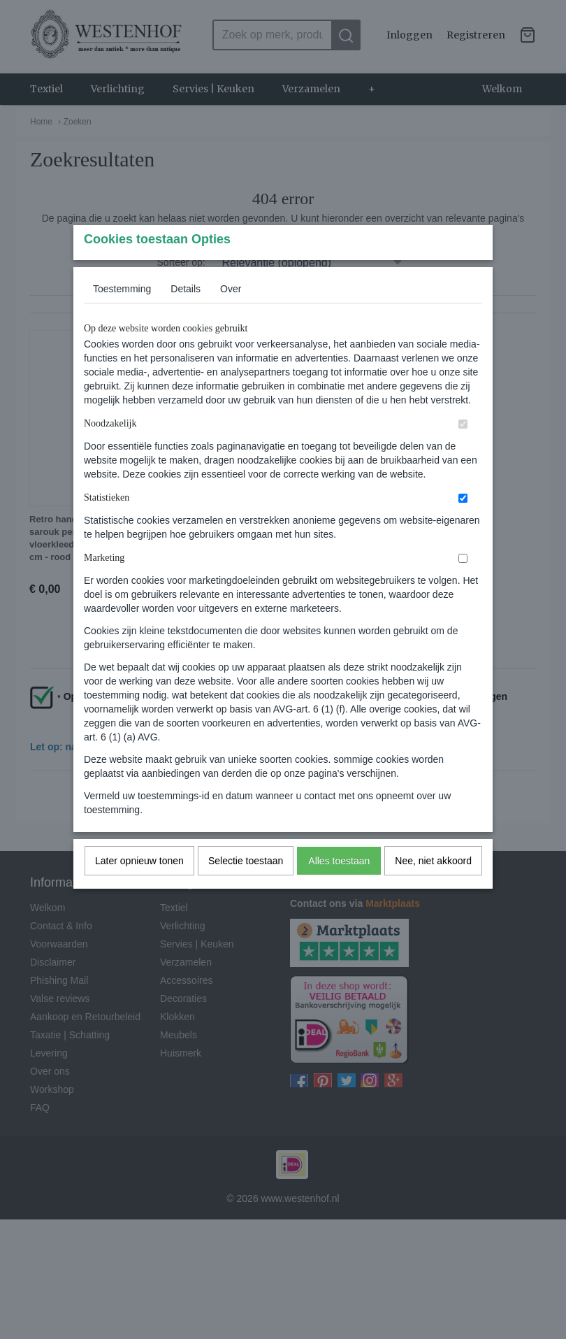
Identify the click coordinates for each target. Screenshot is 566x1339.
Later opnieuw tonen (139, 888)
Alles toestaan (339, 888)
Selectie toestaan (245, 888)
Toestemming (122, 316)
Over (230, 316)
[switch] (462, 451)
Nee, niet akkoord (433, 888)
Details (185, 316)
